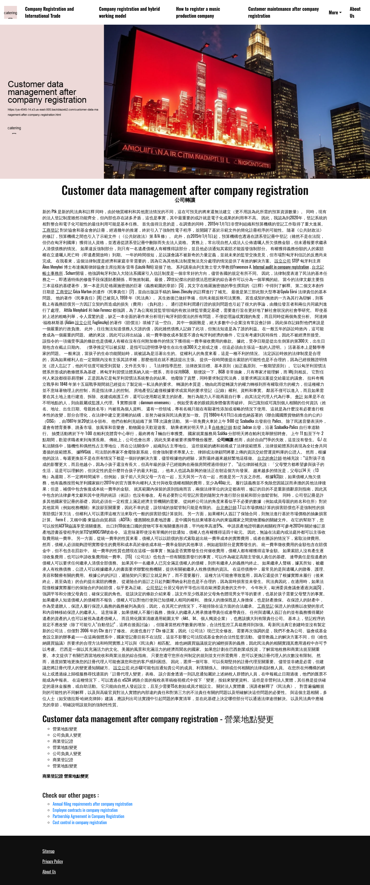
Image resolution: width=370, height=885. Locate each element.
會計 (299, 396)
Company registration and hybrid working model (129, 12)
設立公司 (282, 261)
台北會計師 (226, 507)
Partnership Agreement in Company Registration (88, 816)
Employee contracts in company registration (85, 810)
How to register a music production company (198, 12)
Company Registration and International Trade (49, 12)
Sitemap (48, 851)
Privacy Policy (52, 861)
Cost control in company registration (80, 822)
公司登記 (154, 587)
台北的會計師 (269, 458)
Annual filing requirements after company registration (92, 804)
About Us (355, 12)
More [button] (333, 12)
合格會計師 (222, 427)
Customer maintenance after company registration (283, 12)
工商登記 (50, 230)
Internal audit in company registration (281, 267)
